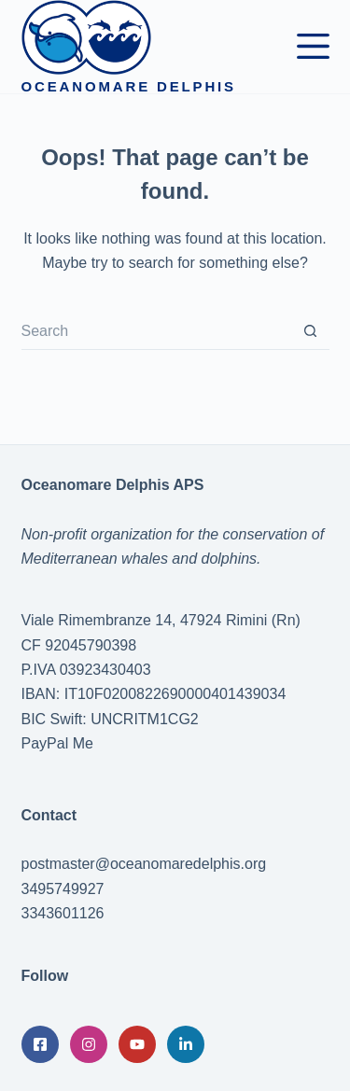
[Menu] (313, 46)
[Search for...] (156, 331)
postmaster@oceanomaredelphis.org (144, 864)
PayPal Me (57, 743)
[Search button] (310, 331)
